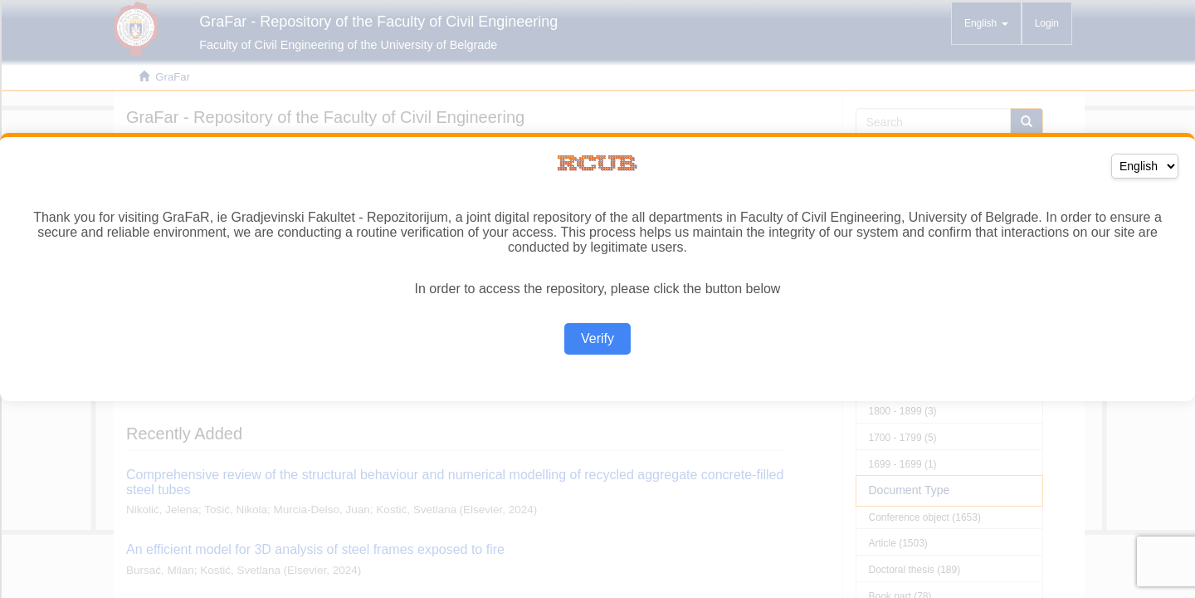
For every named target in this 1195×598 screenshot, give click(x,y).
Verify (597, 338)
